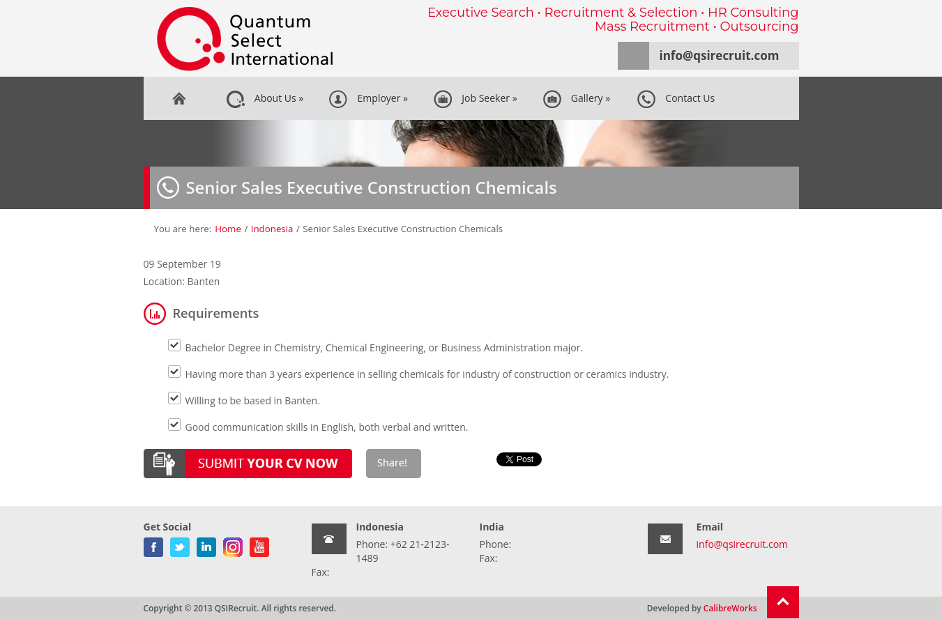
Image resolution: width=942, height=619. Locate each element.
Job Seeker (475, 99)
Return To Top (783, 602)
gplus (233, 544)
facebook (153, 544)
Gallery (576, 99)
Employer (368, 99)
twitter (180, 544)
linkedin (206, 544)
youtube (259, 544)
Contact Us (676, 99)
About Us (265, 99)
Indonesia (272, 228)
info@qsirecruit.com (720, 55)
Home (178, 98)
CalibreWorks (730, 607)
